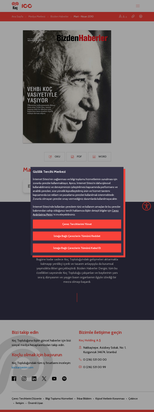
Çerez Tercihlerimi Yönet (77, 224)
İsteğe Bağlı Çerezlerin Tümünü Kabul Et (77, 248)
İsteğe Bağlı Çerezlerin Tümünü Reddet (77, 236)
